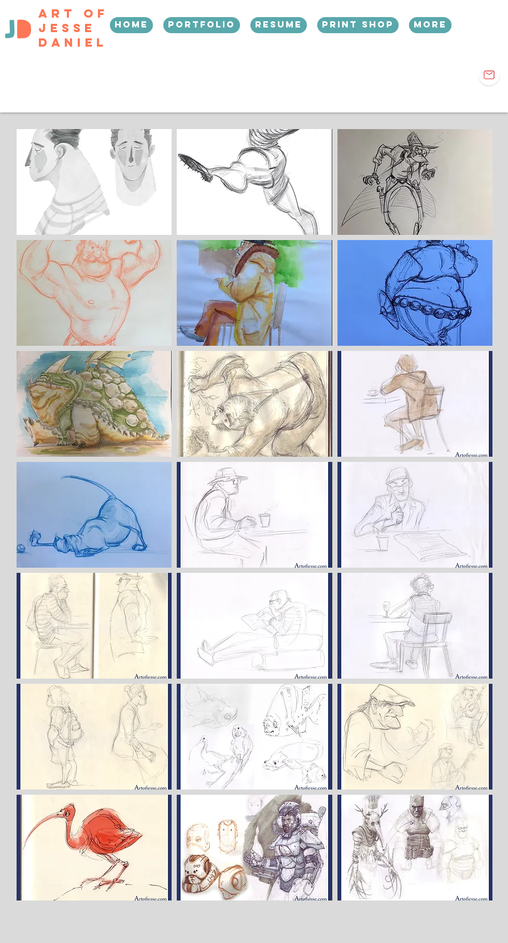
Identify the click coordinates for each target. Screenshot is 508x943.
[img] (94, 182)
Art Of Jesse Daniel (73, 28)
